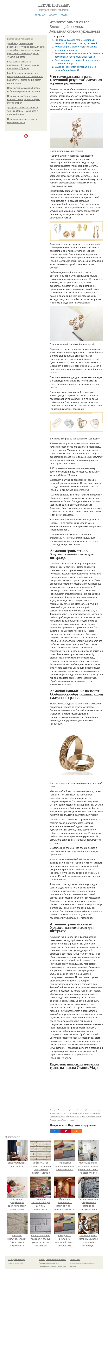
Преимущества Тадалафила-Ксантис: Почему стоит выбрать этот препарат (23, 99)
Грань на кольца (68, 1120)
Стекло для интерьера (76, 1113)
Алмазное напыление (92, 1113)
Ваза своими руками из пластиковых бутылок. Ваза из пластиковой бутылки (23, 65)
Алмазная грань (63, 1110)
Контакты (42, 1260)
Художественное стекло (58, 1113)
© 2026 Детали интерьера (16, 1260)
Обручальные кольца (73, 1116)
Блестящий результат (77, 1110)
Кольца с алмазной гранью (91, 1116)
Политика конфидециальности (49, 1263)
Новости (53, 15)
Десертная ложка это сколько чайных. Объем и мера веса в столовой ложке (22, 111)
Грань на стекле (55, 1120)
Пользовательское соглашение (56, 1260)
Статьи (65, 15)
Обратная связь (75, 1260)
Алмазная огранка (92, 1110)
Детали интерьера (54, 5)
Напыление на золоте (57, 1116)
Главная (40, 15)
